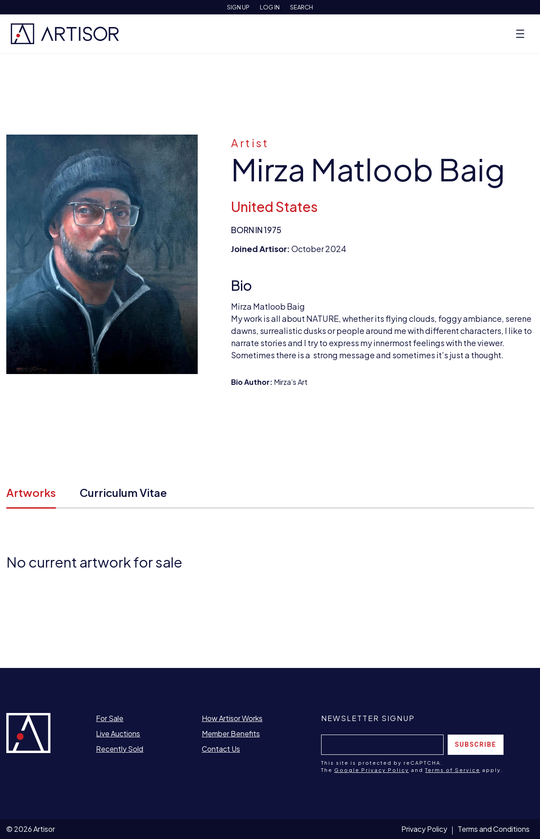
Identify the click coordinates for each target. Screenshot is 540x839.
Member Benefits (231, 733)
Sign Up (238, 7)
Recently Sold (119, 748)
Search (301, 7)
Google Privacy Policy (371, 770)
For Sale (109, 718)
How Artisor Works (232, 718)
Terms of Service (452, 770)
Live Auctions (118, 733)
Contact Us (221, 748)
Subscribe (475, 744)
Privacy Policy (424, 829)
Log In (270, 7)
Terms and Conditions (494, 829)
